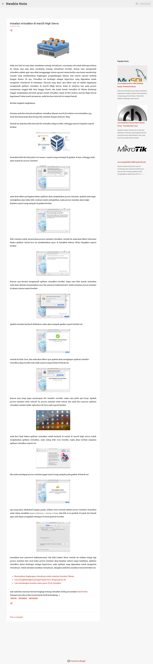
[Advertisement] (53, 640)
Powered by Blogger (76, 661)
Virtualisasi (33, 598)
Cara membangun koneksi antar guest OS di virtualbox (37, 583)
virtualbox (23, 598)
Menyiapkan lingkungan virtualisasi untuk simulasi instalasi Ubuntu (44, 576)
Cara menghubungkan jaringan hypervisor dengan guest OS (40, 580)
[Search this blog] (140, 3)
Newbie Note (16, 4)
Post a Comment (16, 617)
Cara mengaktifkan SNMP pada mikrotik (131, 162)
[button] (11, 30)
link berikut (82, 592)
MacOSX (13, 598)
